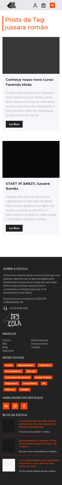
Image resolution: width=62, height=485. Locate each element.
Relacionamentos (13, 371)
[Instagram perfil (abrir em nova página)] (15, 406)
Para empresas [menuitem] (39, 340)
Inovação (31, 371)
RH (44, 383)
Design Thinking (43, 377)
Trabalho (25, 389)
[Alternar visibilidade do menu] (52, 5)
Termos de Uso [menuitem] (39, 343)
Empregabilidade (25, 365)
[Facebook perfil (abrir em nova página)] (24, 406)
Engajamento (11, 383)
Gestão (9, 365)
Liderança (10, 389)
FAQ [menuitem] (4, 343)
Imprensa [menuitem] (8, 350)
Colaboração (45, 365)
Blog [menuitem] (5, 347)
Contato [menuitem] (35, 347)
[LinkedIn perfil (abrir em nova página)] (6, 406)
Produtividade (29, 383)
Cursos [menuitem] (6, 340)
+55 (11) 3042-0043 (18, 308)
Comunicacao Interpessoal (17, 377)
